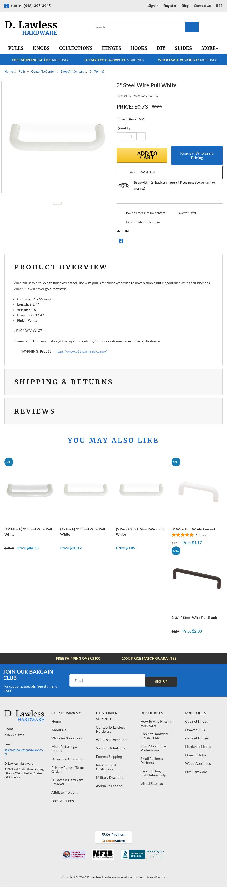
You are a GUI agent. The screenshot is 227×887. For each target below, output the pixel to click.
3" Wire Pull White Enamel (193, 529)
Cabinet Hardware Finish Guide (155, 736)
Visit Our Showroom (67, 738)
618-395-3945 (14, 734)
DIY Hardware (196, 772)
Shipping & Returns (110, 748)
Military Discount (109, 777)
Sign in (153, 6)
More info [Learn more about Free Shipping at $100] (40, 59)
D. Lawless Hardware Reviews (67, 782)
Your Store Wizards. (152, 877)
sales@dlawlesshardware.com (23, 752)
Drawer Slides (195, 755)
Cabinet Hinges (197, 738)
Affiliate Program (64, 792)
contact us (202, 6)
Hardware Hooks (198, 746)
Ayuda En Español (109, 786)
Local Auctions (62, 800)
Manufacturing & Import (64, 748)
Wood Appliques (198, 763)
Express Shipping (109, 756)
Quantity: (124, 128)
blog (185, 6)
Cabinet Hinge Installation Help (153, 773)
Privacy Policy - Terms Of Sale (67, 769)
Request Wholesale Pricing (197, 155)
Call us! (31, 5)
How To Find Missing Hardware (156, 723)
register (170, 6)
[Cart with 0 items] (222, 27)
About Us (58, 730)
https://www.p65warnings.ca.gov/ (81, 351)
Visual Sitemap (152, 783)
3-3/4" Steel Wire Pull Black (194, 617)
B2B (219, 6)
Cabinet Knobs (196, 721)
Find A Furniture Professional (153, 748)
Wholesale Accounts (111, 740)
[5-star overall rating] (197, 535)
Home (56, 721)
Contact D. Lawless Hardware (110, 729)
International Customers (106, 767)
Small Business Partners (152, 760)
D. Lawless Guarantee (67, 759)
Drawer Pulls (195, 730)
